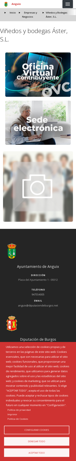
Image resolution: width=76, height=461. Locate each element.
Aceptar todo (37, 452)
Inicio (13, 12)
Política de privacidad (19, 409)
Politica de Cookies (17, 418)
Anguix (16, 4)
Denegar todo (36, 441)
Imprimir (12, 414)
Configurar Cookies (36, 429)
